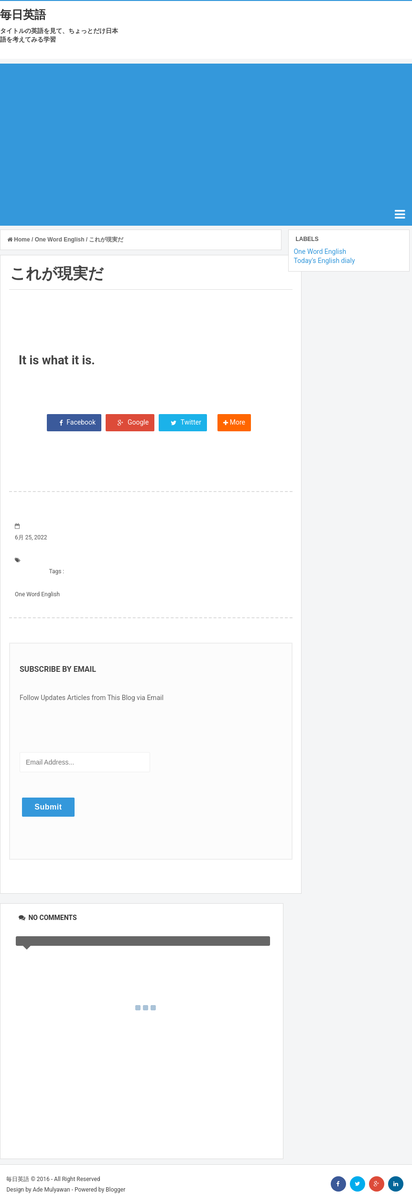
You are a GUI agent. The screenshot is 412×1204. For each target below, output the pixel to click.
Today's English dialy (324, 260)
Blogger (115, 1189)
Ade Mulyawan (51, 1189)
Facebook (74, 422)
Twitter (182, 422)
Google (130, 422)
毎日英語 (23, 15)
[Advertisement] (206, 130)
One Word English (37, 594)
